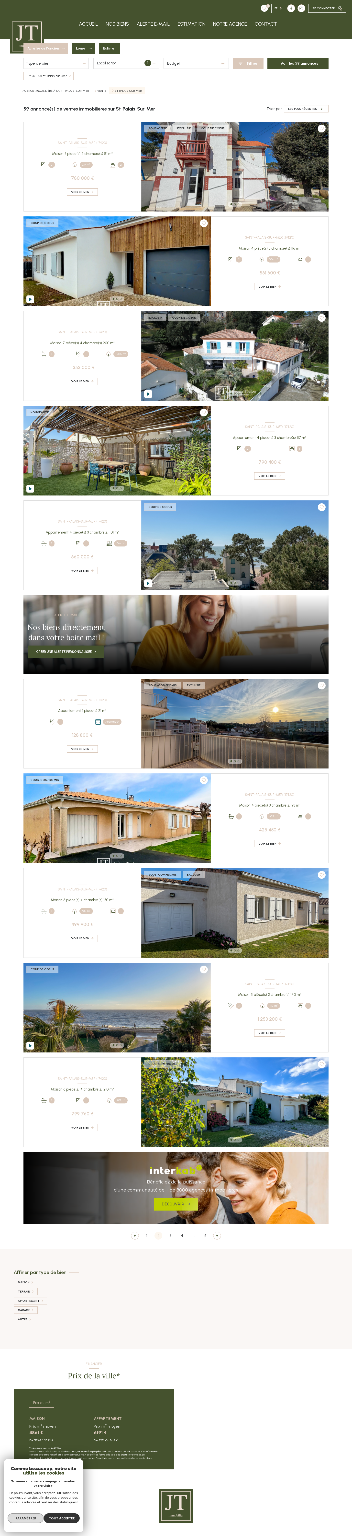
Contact (266, 23)
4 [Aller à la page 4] (182, 1235)
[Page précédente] (135, 1235)
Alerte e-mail (153, 23)
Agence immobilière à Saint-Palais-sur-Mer (55, 90)
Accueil (88, 23)
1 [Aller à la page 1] (146, 1235)
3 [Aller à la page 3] (170, 1235)
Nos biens (117, 23)
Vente (101, 90)
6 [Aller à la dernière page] (205, 1235)
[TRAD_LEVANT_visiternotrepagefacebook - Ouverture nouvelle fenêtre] (261, 8)
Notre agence (230, 23)
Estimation (191, 23)
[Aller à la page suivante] (217, 1235)
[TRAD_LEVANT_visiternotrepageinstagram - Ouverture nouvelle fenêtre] (272, 8)
